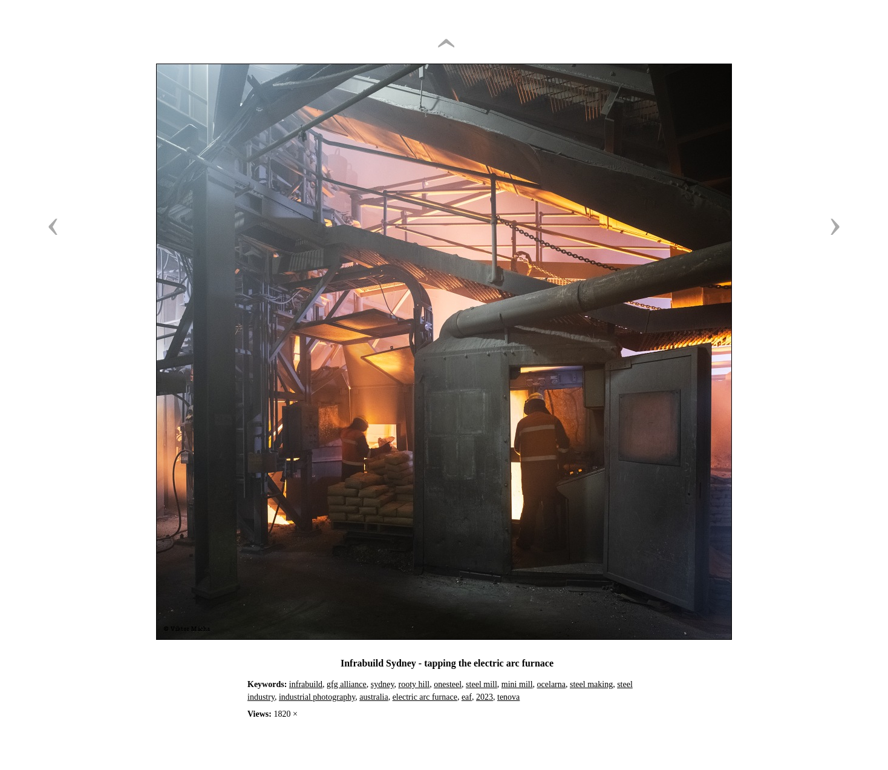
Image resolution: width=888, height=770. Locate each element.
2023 (484, 697)
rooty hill (414, 684)
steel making (591, 684)
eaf (467, 697)
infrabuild (305, 684)
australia (373, 697)
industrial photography (317, 697)
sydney (382, 684)
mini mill (517, 684)
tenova (508, 697)
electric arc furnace (425, 697)
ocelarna (551, 684)
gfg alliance (347, 684)
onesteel (448, 684)
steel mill (481, 684)
